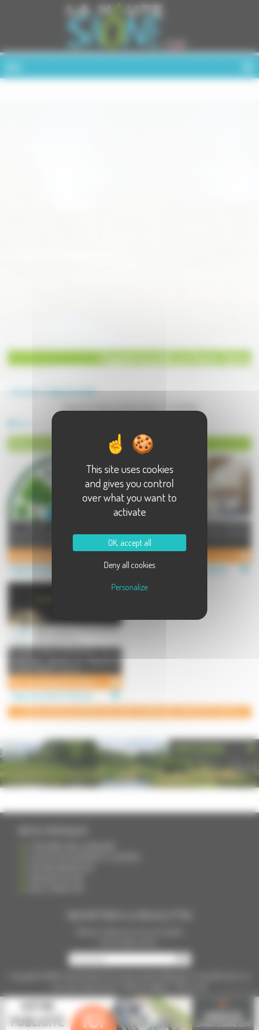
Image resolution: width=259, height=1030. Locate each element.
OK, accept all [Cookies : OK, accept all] (129, 542)
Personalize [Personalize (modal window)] (129, 587)
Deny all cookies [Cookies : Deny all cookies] (129, 565)
